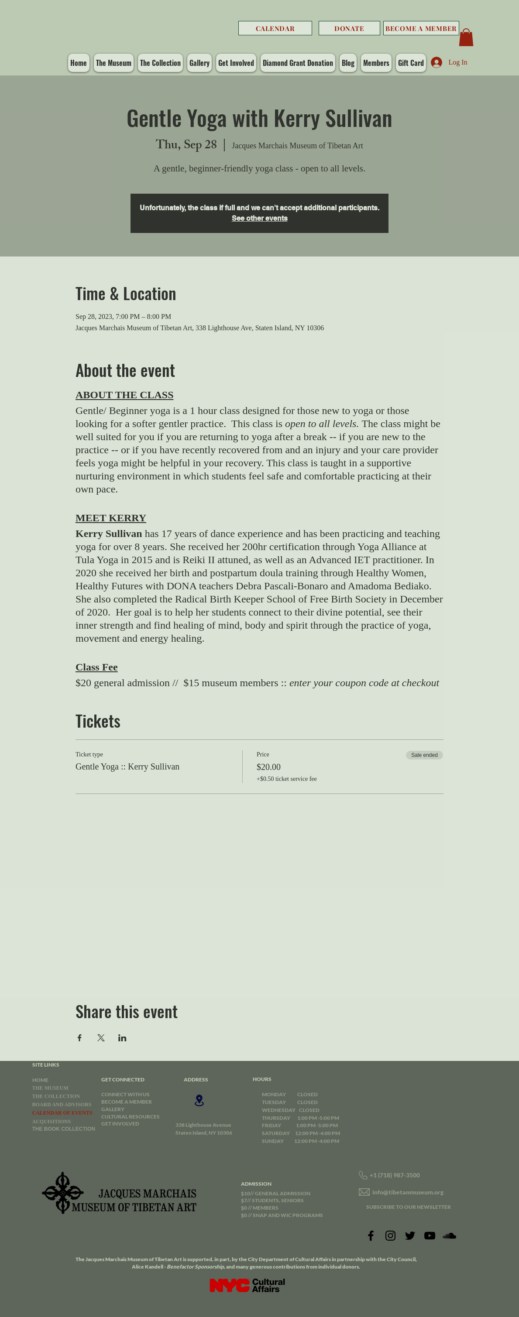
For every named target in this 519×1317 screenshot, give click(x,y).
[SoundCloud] (449, 1235)
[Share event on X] (101, 1037)
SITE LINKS (45, 1064)
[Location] (199, 1100)
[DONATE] (349, 28)
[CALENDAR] (275, 28)
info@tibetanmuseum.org (407, 1192)
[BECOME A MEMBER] (421, 28)
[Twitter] (410, 1235)
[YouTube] (430, 1235)
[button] (466, 37)
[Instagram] (390, 1235)
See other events (260, 218)
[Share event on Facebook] (80, 1037)
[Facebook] (371, 1235)
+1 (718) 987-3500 (395, 1175)
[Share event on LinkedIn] (122, 1037)
